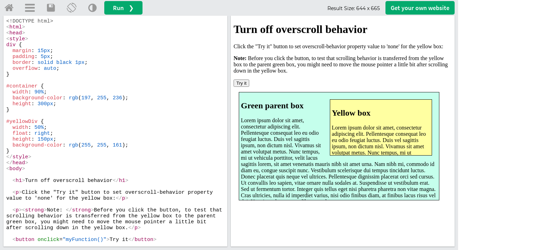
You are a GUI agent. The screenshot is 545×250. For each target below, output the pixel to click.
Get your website (420, 8)
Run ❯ (123, 8)
